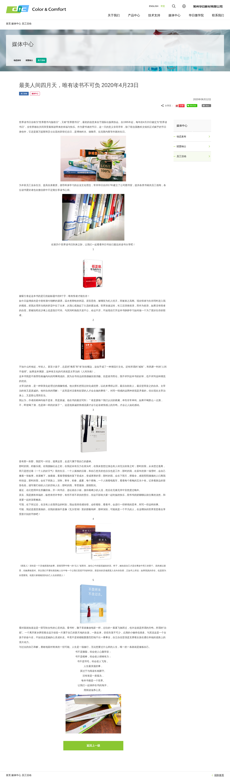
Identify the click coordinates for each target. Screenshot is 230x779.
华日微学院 (196, 15)
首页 (8, 23)
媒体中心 (174, 15)
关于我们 (114, 15)
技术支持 (154, 15)
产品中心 (134, 15)
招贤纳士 (193, 146)
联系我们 (218, 15)
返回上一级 (93, 745)
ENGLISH (153, 6)
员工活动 (26, 23)
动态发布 (193, 136)
